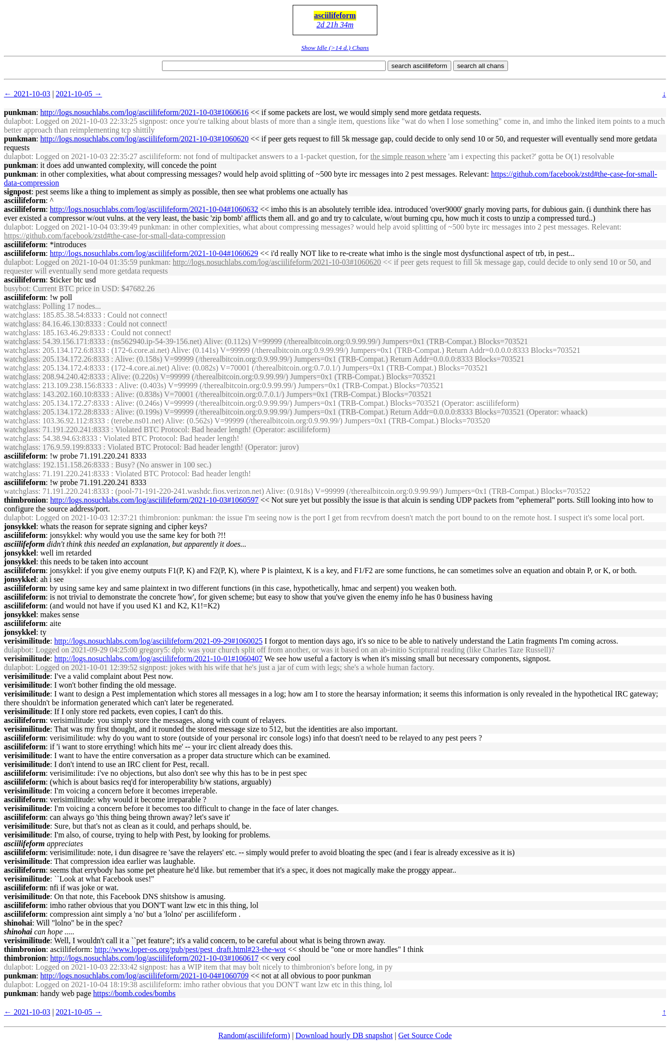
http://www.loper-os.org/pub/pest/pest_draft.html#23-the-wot (190, 949)
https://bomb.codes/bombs (134, 993)
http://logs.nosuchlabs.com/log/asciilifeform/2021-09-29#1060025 (158, 641)
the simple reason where (408, 156)
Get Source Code (425, 1035)
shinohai (18, 923)
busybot (16, 288)
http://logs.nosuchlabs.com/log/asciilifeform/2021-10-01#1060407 (158, 658)
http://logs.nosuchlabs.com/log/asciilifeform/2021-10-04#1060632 (154, 209)
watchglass (21, 306)
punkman (20, 112)
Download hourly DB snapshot (344, 1035)
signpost (17, 191)
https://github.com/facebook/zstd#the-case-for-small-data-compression (114, 236)
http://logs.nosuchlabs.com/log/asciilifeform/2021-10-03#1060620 (144, 139)
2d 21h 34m (335, 25)
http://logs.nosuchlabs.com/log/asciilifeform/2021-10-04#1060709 (144, 976)
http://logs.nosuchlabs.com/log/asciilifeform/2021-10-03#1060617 (154, 958)
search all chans (480, 66)
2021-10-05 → (79, 94)
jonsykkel (20, 526)
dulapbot (17, 121)
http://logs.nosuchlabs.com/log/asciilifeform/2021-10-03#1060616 (144, 112)
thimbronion (25, 500)
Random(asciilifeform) (254, 1035)
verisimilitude (27, 641)
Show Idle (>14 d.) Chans (335, 47)
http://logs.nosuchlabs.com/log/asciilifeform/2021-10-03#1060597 (154, 500)
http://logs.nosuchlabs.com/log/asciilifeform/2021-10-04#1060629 (154, 253)
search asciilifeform (419, 66)
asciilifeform (335, 15)
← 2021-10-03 (27, 94)
